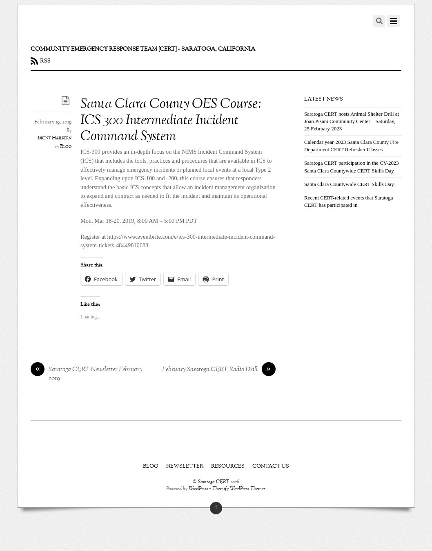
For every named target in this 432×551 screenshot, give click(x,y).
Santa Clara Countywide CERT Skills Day (349, 184)
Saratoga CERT (213, 482)
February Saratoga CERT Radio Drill (219, 369)
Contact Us (270, 466)
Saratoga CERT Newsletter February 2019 (87, 374)
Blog (65, 146)
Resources (228, 466)
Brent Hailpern (54, 138)
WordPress (198, 489)
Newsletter (184, 466)
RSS (45, 60)
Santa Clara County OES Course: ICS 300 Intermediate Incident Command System (171, 120)
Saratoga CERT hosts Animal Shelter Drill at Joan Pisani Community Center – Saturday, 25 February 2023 (351, 121)
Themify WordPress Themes (238, 489)
